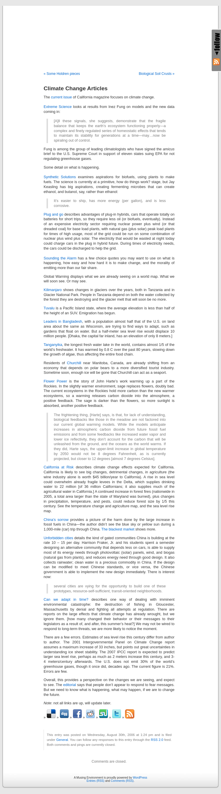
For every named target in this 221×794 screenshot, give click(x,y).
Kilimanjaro (53, 290)
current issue (61, 97)
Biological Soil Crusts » (156, 74)
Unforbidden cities (58, 538)
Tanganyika (53, 345)
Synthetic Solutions (60, 177)
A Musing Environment (110, 32)
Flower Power (55, 381)
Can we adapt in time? (66, 600)
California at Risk (59, 467)
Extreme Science (58, 107)
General (62, 739)
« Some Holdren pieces (62, 74)
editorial (69, 685)
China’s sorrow (56, 520)
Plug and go (53, 214)
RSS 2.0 (157, 739)
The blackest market (117, 529)
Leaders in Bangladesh (63, 322)
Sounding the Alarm (60, 258)
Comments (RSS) (122, 780)
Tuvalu (49, 308)
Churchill (74, 363)
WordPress (140, 777)
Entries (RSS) (95, 780)
